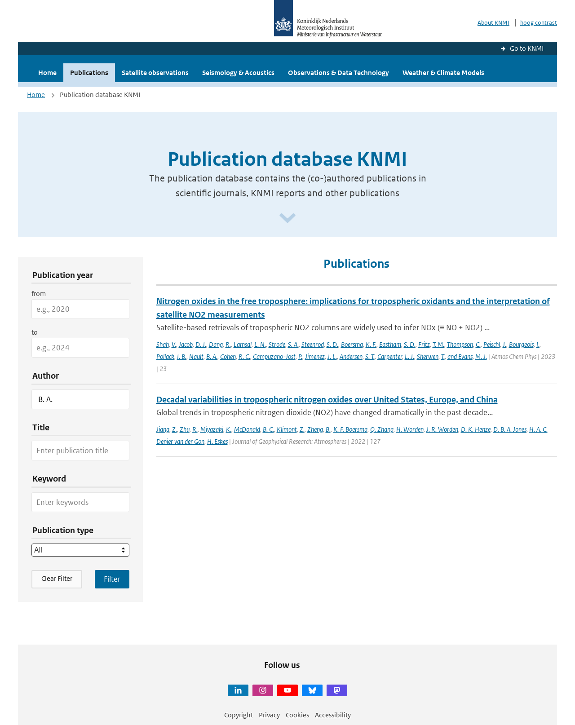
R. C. (244, 356)
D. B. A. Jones (509, 429)
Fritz (424, 344)
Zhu (185, 429)
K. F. (371, 344)
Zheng (315, 429)
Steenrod (312, 344)
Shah (162, 344)
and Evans (460, 356)
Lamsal (243, 344)
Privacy (269, 715)
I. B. (181, 356)
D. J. (200, 344)
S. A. (293, 344)
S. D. (332, 344)
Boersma (352, 344)
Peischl (491, 344)
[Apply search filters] (112, 579)
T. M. (438, 344)
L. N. (260, 344)
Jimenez (315, 356)
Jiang (162, 429)
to (34, 332)
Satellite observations (155, 72)
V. (174, 344)
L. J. (409, 356)
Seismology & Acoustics (238, 72)
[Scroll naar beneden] (287, 218)
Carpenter (389, 356)
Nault (196, 356)
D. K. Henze (476, 429)
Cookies (297, 715)
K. (228, 429)
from (38, 293)
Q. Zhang (382, 429)
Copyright (238, 715)
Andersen (351, 356)
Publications (89, 72)
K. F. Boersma (350, 429)
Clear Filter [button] (56, 578)
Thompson (460, 344)
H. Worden (410, 429)
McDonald (247, 429)
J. (504, 344)
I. (538, 344)
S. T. (370, 356)
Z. (174, 429)
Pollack (165, 356)
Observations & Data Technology (338, 72)
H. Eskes (217, 441)
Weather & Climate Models (443, 72)
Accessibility (333, 715)
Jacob (186, 344)
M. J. (481, 356)
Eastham (390, 344)
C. (478, 344)
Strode (277, 344)
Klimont (287, 429)
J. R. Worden (442, 429)
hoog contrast (538, 23)
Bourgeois (521, 344)
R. (228, 344)
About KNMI (493, 23)
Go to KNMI (527, 48)
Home (47, 72)
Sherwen (427, 356)
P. (300, 356)
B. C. (268, 429)
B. (328, 429)
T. (443, 356)
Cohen (228, 356)
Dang (216, 344)
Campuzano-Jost (274, 356)
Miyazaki (211, 429)
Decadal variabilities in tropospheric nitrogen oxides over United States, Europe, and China (327, 399)
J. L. (332, 356)
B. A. (211, 356)
